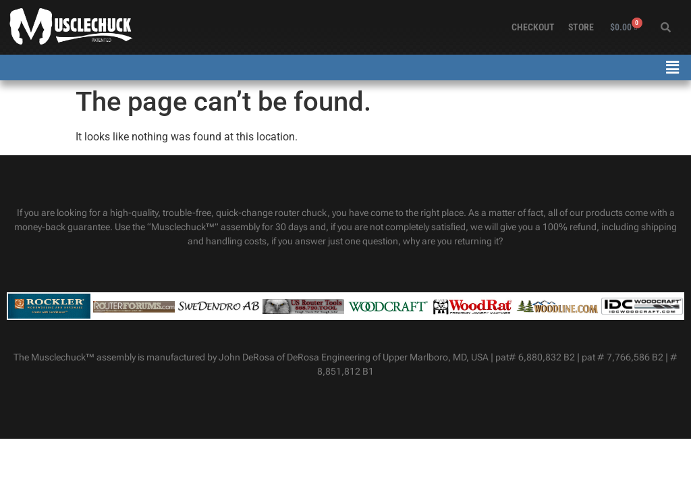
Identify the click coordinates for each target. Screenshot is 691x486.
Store (581, 27)
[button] (672, 67)
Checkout (533, 27)
